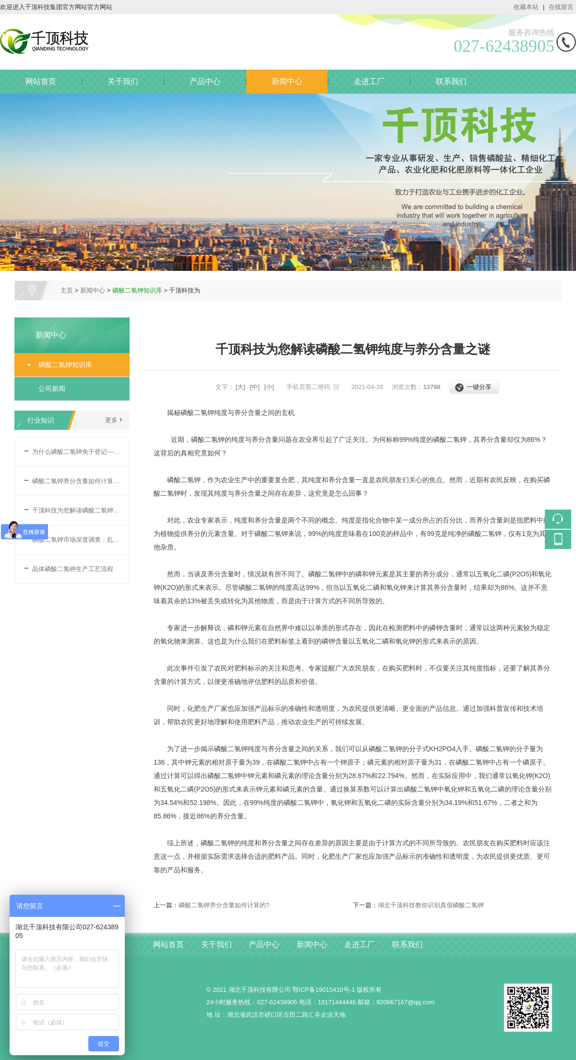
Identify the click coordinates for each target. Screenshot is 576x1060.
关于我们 (123, 81)
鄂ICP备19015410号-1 (323, 989)
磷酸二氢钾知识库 (137, 290)
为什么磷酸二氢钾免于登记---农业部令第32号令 (76, 451)
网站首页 (40, 81)
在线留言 (561, 7)
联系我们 (451, 81)
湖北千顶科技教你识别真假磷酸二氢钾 (431, 905)
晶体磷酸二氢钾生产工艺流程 (72, 569)
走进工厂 (369, 81)
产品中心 (205, 81)
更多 (111, 420)
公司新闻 (51, 388)
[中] (255, 386)
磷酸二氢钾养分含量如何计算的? (76, 481)
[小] (269, 386)
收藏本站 (526, 7)
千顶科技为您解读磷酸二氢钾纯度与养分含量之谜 (76, 510)
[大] (240, 386)
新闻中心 (287, 81)
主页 (66, 290)
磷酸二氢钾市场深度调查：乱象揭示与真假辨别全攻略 (76, 539)
